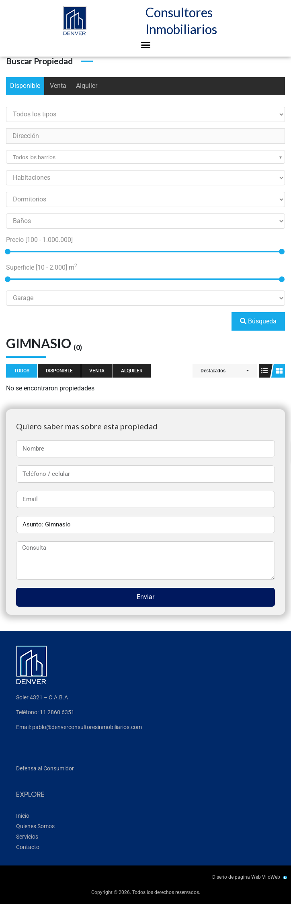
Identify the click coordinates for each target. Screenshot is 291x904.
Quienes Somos (35, 826)
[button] (145, 45)
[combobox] (145, 157)
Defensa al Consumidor (45, 768)
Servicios (27, 836)
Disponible (25, 85)
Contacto (27, 847)
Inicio (22, 816)
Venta (58, 85)
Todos (21, 371)
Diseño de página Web (236, 877)
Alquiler (86, 85)
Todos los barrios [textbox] (34, 157)
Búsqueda (258, 321)
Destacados (213, 371)
